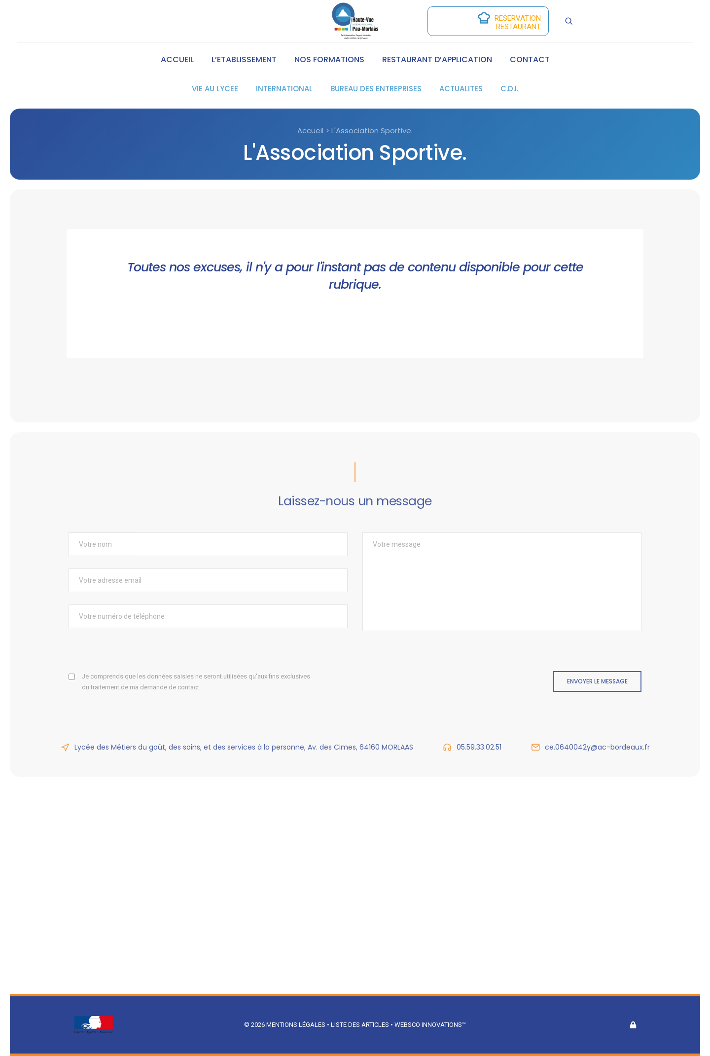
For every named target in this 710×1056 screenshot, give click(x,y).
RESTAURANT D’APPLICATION (437, 59)
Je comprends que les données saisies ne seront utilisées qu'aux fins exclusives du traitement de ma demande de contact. (196, 682)
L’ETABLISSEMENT (244, 59)
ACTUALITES (461, 88)
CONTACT (530, 59)
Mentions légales (295, 1024)
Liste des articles (360, 1024)
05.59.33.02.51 (479, 747)
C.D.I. (509, 88)
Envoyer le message (597, 681)
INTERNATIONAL (284, 88)
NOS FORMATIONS (329, 59)
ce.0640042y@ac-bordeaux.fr (597, 747)
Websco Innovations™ (430, 1024)
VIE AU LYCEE (215, 88)
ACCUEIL (177, 59)
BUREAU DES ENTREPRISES (376, 88)
